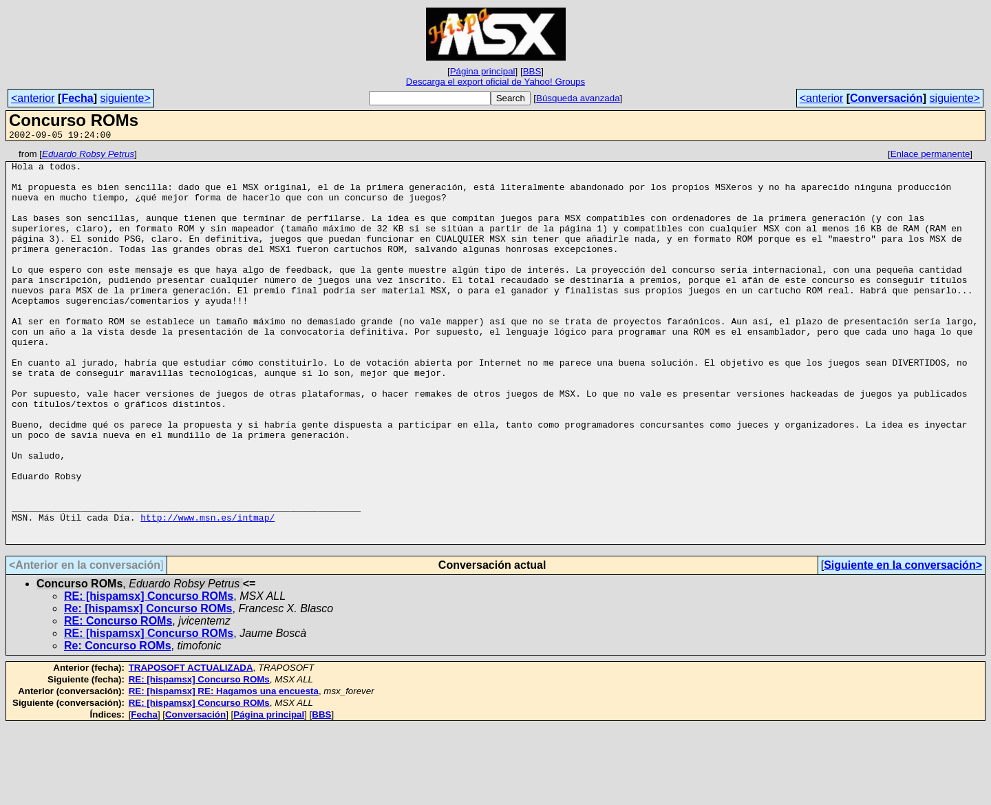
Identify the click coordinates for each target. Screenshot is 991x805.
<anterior (33, 98)
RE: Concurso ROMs (118, 699)
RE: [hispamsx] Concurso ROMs (148, 674)
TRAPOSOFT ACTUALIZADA (191, 746)
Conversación (886, 98)
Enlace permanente (930, 156)
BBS (532, 71)
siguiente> (125, 98)
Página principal (482, 71)
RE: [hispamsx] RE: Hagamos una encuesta (224, 769)
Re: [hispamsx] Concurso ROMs (148, 687)
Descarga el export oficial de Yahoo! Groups (495, 81)
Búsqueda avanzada (578, 98)
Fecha (77, 98)
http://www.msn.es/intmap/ (207, 591)
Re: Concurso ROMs (117, 724)
